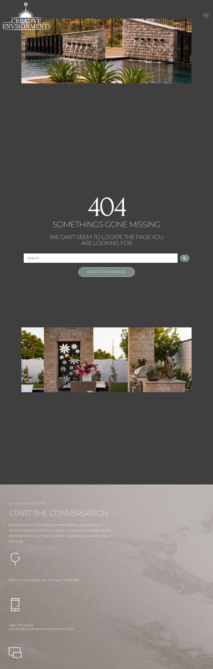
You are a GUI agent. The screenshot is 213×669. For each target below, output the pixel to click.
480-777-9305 (21, 625)
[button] (206, 16)
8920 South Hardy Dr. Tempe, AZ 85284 (44, 580)
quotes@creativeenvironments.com (41, 629)
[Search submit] (184, 258)
